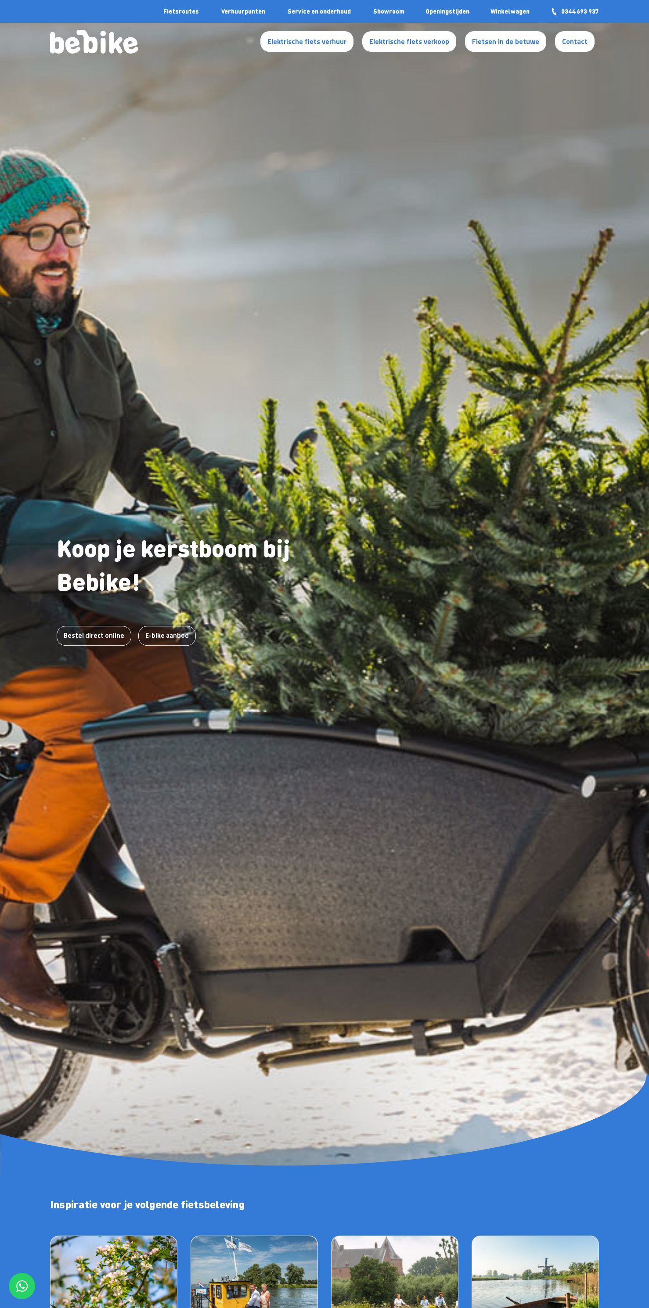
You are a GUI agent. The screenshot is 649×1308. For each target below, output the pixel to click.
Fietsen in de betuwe (505, 41)
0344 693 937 (575, 11)
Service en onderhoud (319, 11)
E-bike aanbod (167, 635)
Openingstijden (447, 11)
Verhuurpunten (243, 11)
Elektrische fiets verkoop (409, 41)
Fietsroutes (181, 11)
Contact (575, 41)
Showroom (388, 11)
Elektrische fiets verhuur (306, 41)
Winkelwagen (510, 11)
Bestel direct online (94, 635)
